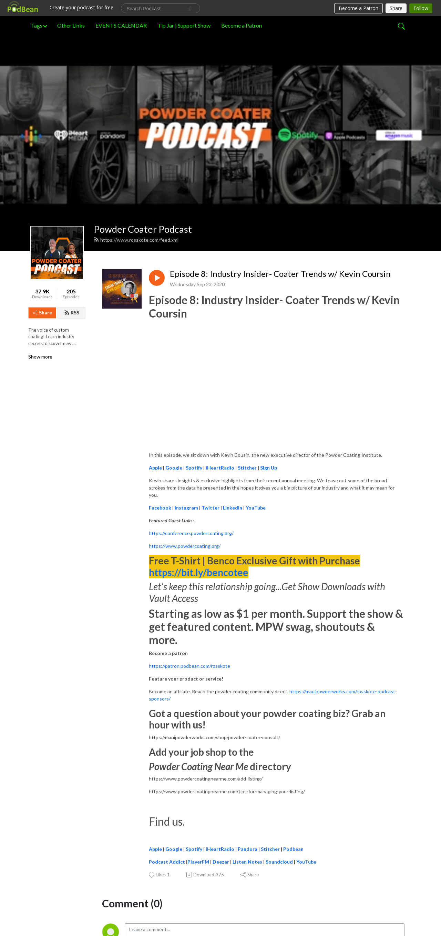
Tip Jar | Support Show (184, 25)
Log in (175, 831)
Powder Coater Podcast (143, 104)
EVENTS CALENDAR (121, 25)
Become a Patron (241, 25)
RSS (71, 187)
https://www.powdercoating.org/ (184, 421)
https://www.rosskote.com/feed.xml (136, 115)
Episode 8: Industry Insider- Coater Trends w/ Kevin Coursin (280, 148)
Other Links (71, 25)
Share (42, 187)
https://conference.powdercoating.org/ (191, 408)
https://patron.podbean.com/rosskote (189, 541)
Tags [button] (36, 25)
